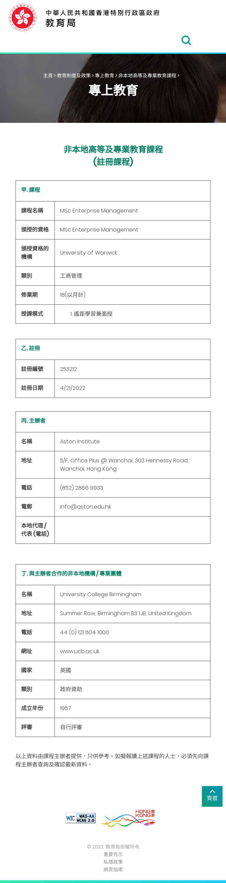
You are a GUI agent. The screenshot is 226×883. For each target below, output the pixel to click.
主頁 (48, 75)
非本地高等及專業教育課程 (147, 75)
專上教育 (104, 75)
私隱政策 (113, 862)
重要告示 (113, 854)
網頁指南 (113, 869)
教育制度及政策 (74, 75)
